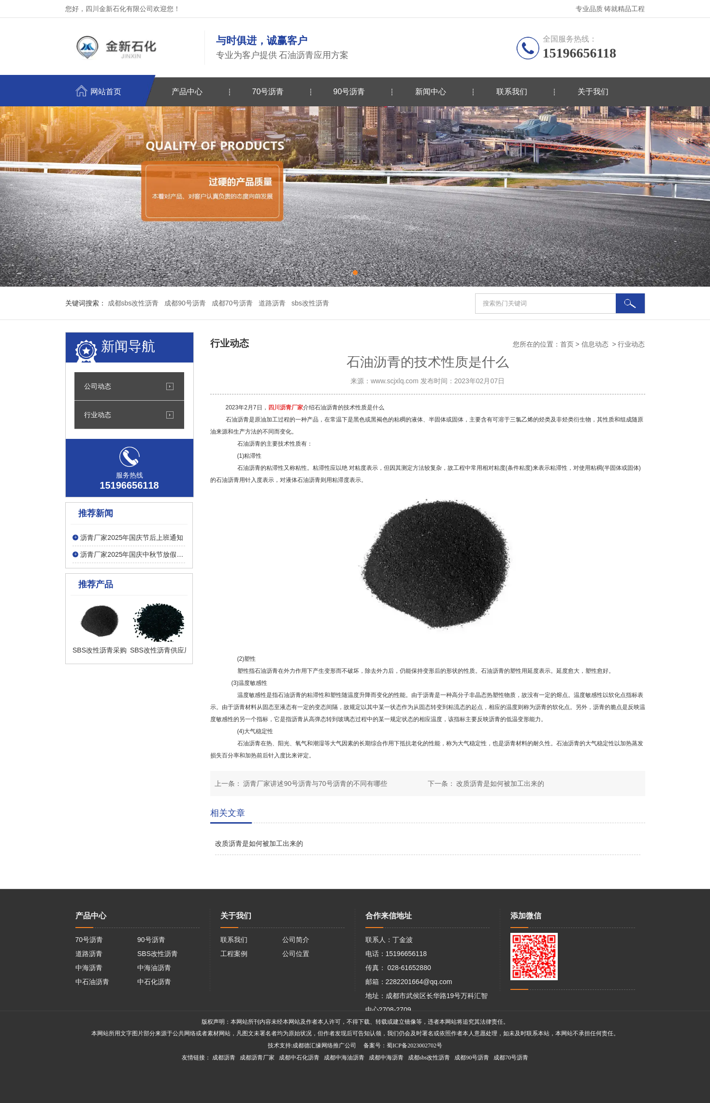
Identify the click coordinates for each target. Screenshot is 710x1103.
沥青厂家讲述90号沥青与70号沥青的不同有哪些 (314, 783)
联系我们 (511, 91)
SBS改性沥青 (157, 954)
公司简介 (295, 939)
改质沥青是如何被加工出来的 (500, 783)
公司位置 (295, 954)
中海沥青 (88, 968)
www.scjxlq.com (395, 381)
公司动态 (97, 386)
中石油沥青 (92, 982)
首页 (567, 344)
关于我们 (593, 91)
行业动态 (97, 415)
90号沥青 (349, 91)
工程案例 (233, 954)
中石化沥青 (154, 982)
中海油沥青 (154, 968)
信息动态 (595, 344)
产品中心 (187, 91)
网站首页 (105, 91)
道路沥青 (88, 954)
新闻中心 (430, 91)
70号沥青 (268, 91)
